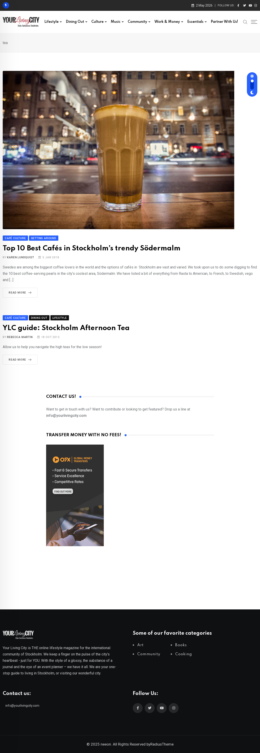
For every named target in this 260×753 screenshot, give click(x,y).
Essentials (195, 22)
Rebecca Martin (20, 337)
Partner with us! (224, 22)
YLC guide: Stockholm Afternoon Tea (66, 328)
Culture (97, 22)
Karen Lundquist (20, 257)
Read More (21, 292)
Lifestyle (51, 22)
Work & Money (167, 22)
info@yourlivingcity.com (22, 705)
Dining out (75, 22)
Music (116, 22)
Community (137, 22)
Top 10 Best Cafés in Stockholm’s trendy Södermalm (91, 248)
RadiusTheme (162, 744)
